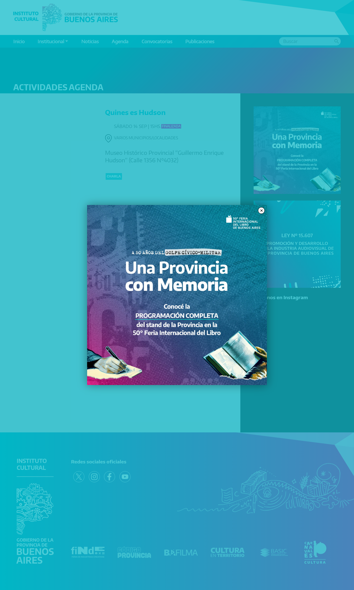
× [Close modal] (261, 210)
